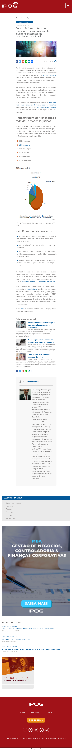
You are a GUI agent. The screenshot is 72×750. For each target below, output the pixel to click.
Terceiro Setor (11, 518)
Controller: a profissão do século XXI (16, 639)
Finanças (9, 509)
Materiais (35, 712)
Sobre (22, 712)
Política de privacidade (49, 738)
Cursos (49, 712)
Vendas (9, 515)
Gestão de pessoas (13, 503)
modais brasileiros (49, 75)
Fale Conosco (36, 720)
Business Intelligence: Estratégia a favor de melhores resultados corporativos (41, 325)
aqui (22, 309)
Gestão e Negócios (26, 18)
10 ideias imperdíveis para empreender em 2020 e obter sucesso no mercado (31, 649)
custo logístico (32, 289)
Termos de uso (62, 738)
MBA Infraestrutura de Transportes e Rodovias (38, 282)
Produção (9, 512)
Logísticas (9, 506)
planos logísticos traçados (46, 107)
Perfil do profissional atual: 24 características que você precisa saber (28, 629)
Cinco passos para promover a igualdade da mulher (39, 356)
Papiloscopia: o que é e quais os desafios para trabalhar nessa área (41, 341)
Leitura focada (48, 61)
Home (18, 18)
